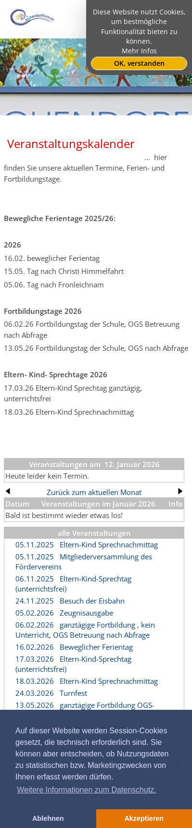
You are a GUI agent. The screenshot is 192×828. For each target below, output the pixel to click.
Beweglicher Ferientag (96, 647)
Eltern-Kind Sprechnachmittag (109, 544)
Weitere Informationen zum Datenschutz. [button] (86, 790)
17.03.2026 (34, 659)
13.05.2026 (34, 705)
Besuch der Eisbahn (92, 601)
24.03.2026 (34, 693)
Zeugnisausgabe (86, 613)
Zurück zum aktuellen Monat (94, 492)
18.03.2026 (34, 681)
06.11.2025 (34, 578)
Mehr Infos (139, 51)
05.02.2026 (34, 613)
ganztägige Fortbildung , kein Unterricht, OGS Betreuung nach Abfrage (85, 630)
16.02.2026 (34, 647)
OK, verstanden (139, 63)
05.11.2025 (34, 544)
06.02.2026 (34, 625)
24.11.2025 (34, 601)
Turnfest (73, 693)
